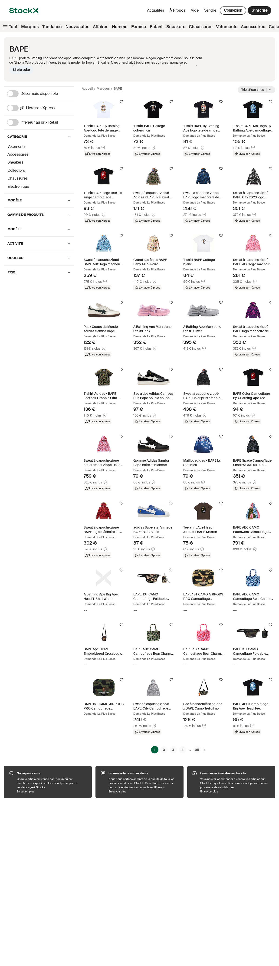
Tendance (52, 27)
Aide (195, 10)
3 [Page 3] (173, 750)
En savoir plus (52, 791)
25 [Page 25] (197, 750)
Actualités (155, 10)
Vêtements (226, 27)
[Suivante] (204, 749)
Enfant (156, 27)
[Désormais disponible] (40, 93)
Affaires (100, 27)
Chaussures (200, 27)
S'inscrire (259, 10)
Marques (30, 27)
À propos (178, 11)
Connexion (233, 10)
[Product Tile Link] (104, 127)
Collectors (16, 170)
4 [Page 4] (182, 750)
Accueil (87, 88)
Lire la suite (21, 70)
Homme (120, 27)
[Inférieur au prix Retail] (40, 122)
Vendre (210, 10)
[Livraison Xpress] (40, 108)
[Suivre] (121, 101)
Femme (138, 27)
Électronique (18, 186)
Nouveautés (77, 27)
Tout (9, 26)
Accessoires (253, 27)
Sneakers (175, 27)
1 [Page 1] (154, 750)
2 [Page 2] (164, 750)
